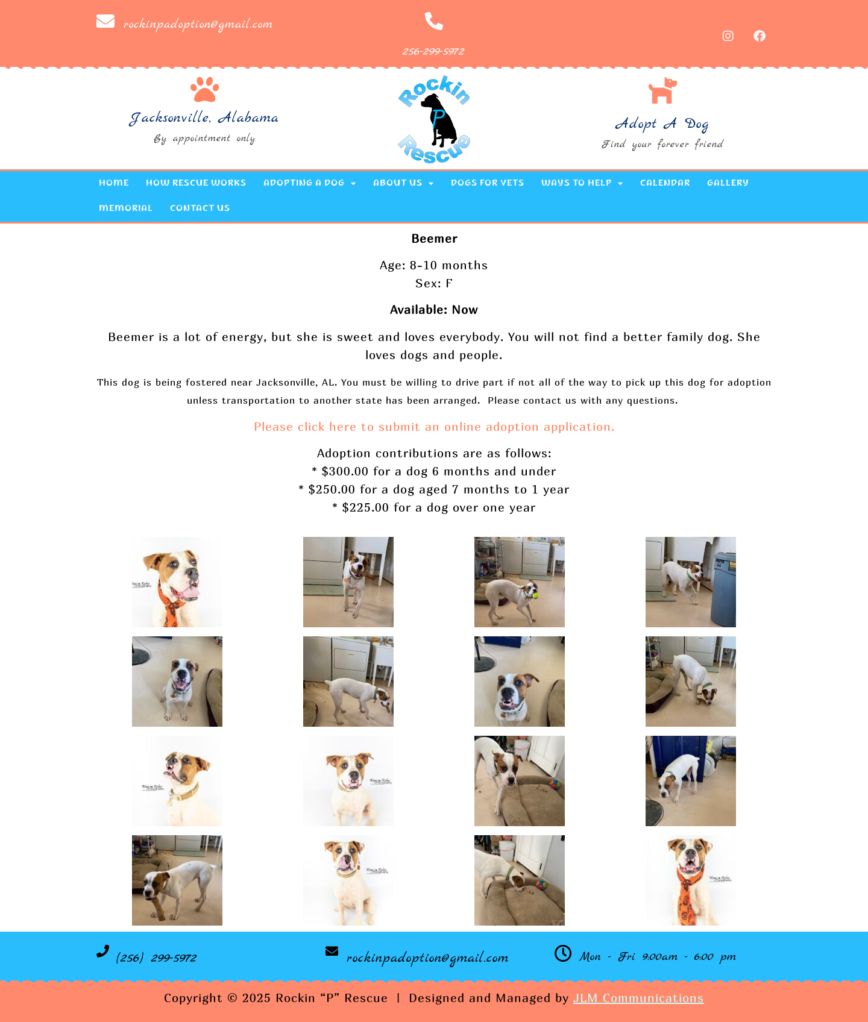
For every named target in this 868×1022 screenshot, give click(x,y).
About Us (403, 183)
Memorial (126, 209)
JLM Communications (638, 998)
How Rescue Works (196, 183)
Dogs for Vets (487, 183)
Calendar (665, 183)
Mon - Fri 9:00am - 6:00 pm (658, 957)
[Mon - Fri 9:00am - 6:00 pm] (563, 953)
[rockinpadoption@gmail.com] (105, 21)
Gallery (728, 183)
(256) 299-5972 (156, 958)
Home (114, 183)
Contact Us (200, 209)
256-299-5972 (434, 51)
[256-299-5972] (434, 21)
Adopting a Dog (309, 183)
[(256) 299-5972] (102, 951)
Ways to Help (582, 183)
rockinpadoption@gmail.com (198, 24)
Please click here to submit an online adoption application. (434, 426)
